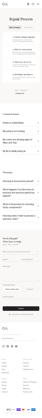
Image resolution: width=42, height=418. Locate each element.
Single (4, 363)
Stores (4, 385)
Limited (25, 366)
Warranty (26, 389)
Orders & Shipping (29, 382)
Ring (3, 369)
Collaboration (28, 369)
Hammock (5, 373)
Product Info (28, 392)
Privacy (34, 413)
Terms (27, 413)
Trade (4, 389)
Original (26, 363)
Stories (4, 382)
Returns (26, 385)
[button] (33, 4)
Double (4, 366)
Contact (5, 392)
